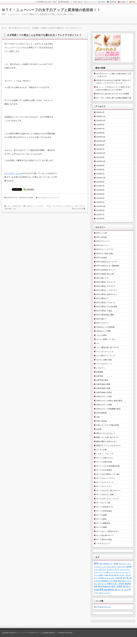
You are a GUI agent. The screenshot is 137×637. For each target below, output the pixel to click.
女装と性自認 (101, 421)
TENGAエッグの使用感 (105, 327)
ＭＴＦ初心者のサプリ (105, 535)
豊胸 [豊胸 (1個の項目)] (105, 590)
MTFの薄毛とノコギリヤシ (106, 290)
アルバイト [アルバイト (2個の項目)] (123, 563)
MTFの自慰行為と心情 (105, 274)
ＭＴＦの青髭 (101, 527)
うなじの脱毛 (101, 335)
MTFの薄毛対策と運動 (105, 315)
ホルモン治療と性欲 (104, 360)
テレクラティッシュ (12, 173)
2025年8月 (100, 125)
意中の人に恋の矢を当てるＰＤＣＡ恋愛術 (112, 94)
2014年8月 (100, 210)
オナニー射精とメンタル (105, 339)
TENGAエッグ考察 (103, 331)
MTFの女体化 (101, 258)
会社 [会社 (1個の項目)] (124, 578)
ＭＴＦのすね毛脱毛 (104, 470)
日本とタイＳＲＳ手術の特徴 (107, 425)
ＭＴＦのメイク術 (103, 503)
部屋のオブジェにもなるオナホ (108, 445)
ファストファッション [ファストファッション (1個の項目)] (121, 572)
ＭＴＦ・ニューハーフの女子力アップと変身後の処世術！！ (51, 10)
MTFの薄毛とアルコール (105, 282)
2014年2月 (100, 219)
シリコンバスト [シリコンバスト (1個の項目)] (125, 569)
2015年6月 (100, 190)
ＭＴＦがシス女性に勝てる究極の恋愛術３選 (113, 98)
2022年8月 (100, 145)
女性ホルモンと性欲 (104, 396)
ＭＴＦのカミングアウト (105, 478)
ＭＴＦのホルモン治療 (105, 495)
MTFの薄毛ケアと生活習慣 (106, 307)
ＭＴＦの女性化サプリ (105, 507)
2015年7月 (100, 186)
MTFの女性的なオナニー (105, 270)
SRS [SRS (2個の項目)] (100, 563)
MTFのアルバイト (103, 241)
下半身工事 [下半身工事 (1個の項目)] (118, 578)
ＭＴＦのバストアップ (105, 482)
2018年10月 (100, 161)
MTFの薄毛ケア (102, 298)
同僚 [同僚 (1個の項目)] (119, 581)
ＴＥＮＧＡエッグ (103, 544)
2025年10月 (100, 120)
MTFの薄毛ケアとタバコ (105, 303)
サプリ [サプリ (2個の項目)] (117, 569)
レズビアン (100, 368)
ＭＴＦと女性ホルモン (105, 458)
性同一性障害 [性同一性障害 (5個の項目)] (117, 586)
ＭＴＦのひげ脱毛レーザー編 (107, 474)
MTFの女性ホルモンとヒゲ (106, 262)
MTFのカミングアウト (105, 249)
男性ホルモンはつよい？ (105, 433)
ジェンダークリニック (105, 352)
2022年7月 (100, 149)
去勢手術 (99, 376)
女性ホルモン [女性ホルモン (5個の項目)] (112, 584)
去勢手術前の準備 (103, 384)
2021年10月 (100, 153)
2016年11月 (100, 178)
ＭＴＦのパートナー (104, 486)
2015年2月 (100, 198)
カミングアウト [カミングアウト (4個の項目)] (100, 569)
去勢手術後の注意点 (104, 392)
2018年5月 (100, 166)
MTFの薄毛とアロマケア (105, 286)
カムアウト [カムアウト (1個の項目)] (110, 569)
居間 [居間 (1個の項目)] (99, 586)
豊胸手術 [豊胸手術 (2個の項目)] (111, 590)
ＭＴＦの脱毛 (101, 519)
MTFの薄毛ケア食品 (104, 311)
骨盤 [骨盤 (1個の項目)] (116, 590)
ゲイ (98, 343)
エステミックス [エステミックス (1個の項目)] (101, 566)
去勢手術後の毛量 (103, 388)
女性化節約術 (101, 413)
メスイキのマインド (104, 364)
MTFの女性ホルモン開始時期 (107, 266)
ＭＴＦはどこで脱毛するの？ (107, 531)
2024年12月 (100, 137)
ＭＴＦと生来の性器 (104, 462)
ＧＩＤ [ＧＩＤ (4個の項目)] (120, 590)
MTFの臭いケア (102, 278)
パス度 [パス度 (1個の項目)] (106, 572)
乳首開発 (99, 372)
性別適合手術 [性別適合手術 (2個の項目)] (106, 586)
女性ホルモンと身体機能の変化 (108, 409)
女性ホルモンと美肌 (104, 405)
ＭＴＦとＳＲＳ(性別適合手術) (108, 466)
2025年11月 (100, 116)
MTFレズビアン (102, 323)
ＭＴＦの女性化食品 (104, 511)
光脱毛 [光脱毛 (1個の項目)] (115, 581)
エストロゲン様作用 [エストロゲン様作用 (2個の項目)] (124, 566)
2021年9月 (100, 157)
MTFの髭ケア (101, 319)
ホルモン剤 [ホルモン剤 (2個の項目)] (112, 575)
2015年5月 (100, 194)
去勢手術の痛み (102, 380)
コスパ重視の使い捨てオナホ (107, 347)
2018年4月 (100, 170)
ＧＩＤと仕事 (101, 450)
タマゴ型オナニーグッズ (105, 356)
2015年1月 (100, 202)
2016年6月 (100, 182)
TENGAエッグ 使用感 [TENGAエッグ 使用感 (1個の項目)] (110, 563)
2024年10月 (100, 141)
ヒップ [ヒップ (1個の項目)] (111, 572)
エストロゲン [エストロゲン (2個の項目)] (112, 566)
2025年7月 (100, 129)
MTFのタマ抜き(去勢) (104, 254)
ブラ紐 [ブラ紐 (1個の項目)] (105, 575)
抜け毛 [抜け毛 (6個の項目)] (126, 586)
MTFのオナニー (102, 245)
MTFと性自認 (101, 237)
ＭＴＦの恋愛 (101, 515)
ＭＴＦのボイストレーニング (48, 198)
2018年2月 (100, 174)
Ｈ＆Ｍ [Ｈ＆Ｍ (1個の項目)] (126, 590)
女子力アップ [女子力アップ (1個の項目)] (102, 583)
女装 (98, 417)
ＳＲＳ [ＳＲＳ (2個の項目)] (101, 593)
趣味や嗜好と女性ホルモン (106, 441)
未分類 (98, 429)
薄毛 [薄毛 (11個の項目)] (101, 589)
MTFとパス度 (101, 233)
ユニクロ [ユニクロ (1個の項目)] (112, 578)
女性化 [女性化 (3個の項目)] (121, 584)
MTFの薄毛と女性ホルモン (106, 294)
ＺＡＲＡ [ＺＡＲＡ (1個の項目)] (107, 593)
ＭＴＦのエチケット (102, 607)
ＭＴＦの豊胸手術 (103, 523)
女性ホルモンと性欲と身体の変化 (109, 401)
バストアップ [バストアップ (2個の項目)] (99, 572)
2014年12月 (100, 206)
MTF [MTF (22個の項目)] (96, 563)
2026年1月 (100, 112)
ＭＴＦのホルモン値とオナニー (108, 491)
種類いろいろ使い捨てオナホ (107, 437)
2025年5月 (100, 133)
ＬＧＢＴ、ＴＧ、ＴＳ (105, 454)
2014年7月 (100, 215)
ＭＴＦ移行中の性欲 (104, 540)
